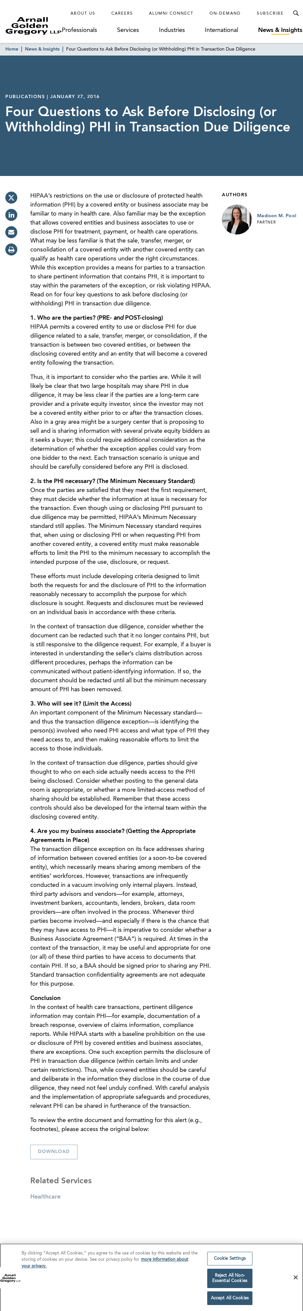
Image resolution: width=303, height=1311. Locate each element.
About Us (83, 14)
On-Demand (225, 14)
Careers (122, 14)
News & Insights (280, 30)
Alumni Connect (171, 14)
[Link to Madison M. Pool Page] (237, 220)
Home (11, 49)
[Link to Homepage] (33, 26)
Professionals (79, 30)
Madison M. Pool (276, 216)
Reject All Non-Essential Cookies (229, 1281)
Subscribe (270, 14)
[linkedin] (11, 215)
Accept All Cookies (230, 1301)
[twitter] (11, 198)
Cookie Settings (230, 1261)
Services (128, 30)
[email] (11, 232)
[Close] (295, 1280)
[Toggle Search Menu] (295, 13)
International (221, 30)
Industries (172, 30)
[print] (11, 249)
